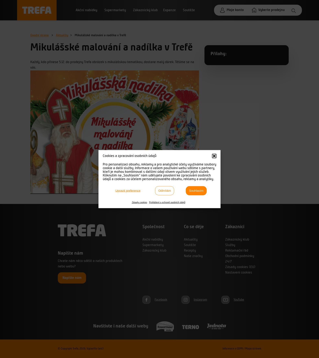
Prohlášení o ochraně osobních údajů (167, 202)
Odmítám (164, 190)
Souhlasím (196, 190)
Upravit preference (127, 190)
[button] (214, 156)
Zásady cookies (139, 202)
